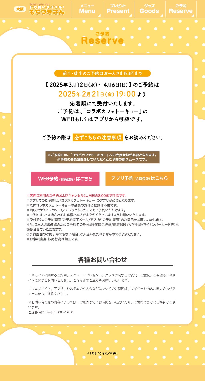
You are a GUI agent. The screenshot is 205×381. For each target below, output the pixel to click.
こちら (78, 280)
